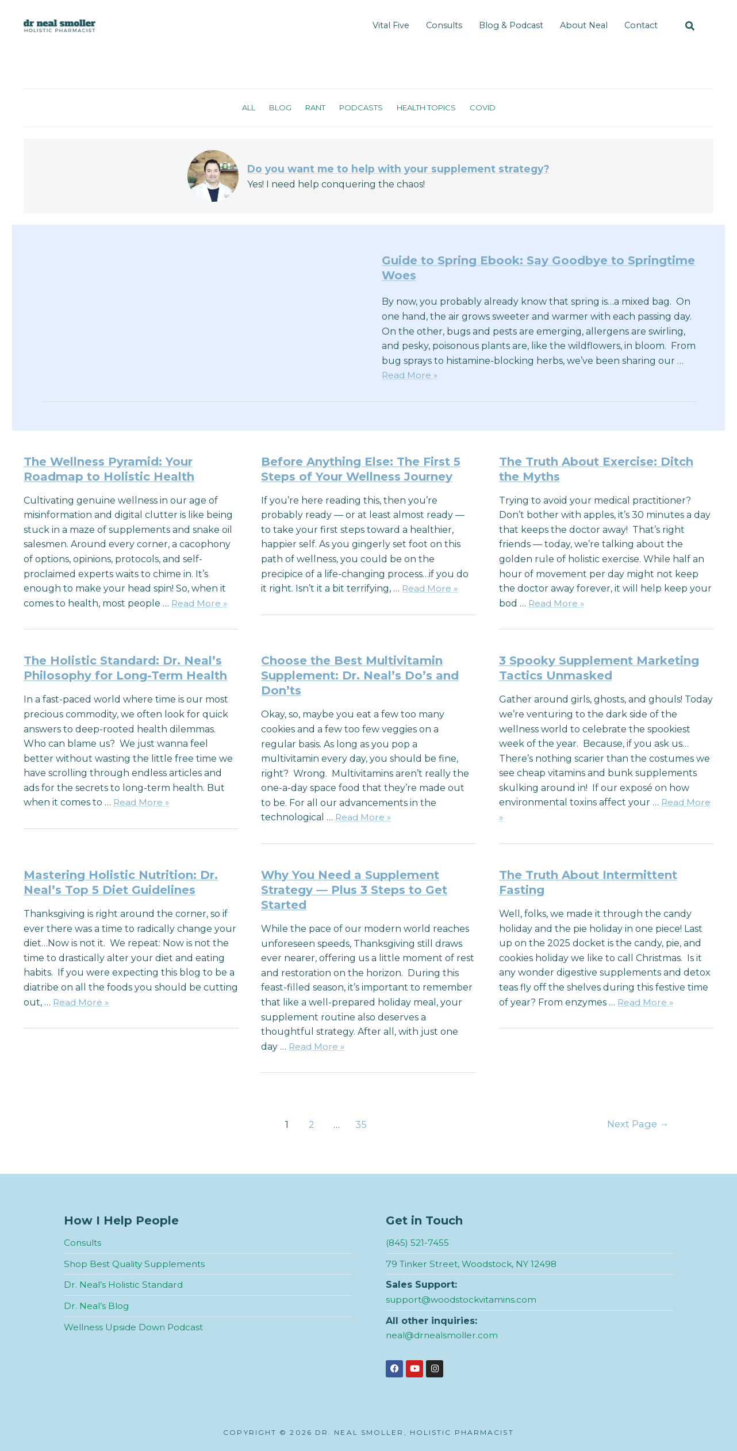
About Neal (584, 25)
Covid (490, 107)
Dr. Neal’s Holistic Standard (125, 1284)
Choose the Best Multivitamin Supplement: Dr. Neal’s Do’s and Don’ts (360, 675)
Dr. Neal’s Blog (97, 1305)
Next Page (636, 1124)
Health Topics (429, 107)
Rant (312, 107)
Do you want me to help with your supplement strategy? (398, 168)
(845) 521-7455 (418, 1242)
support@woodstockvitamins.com (464, 1299)
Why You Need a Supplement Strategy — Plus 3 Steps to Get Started (354, 890)
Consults (444, 25)
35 (360, 1124)
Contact (641, 25)
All (241, 107)
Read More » (410, 375)
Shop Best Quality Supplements (138, 1263)
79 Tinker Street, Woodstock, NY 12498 (475, 1263)
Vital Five (391, 25)
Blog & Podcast (511, 25)
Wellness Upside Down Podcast (136, 1327)
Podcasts (359, 107)
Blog (275, 107)
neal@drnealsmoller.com (444, 1335)
